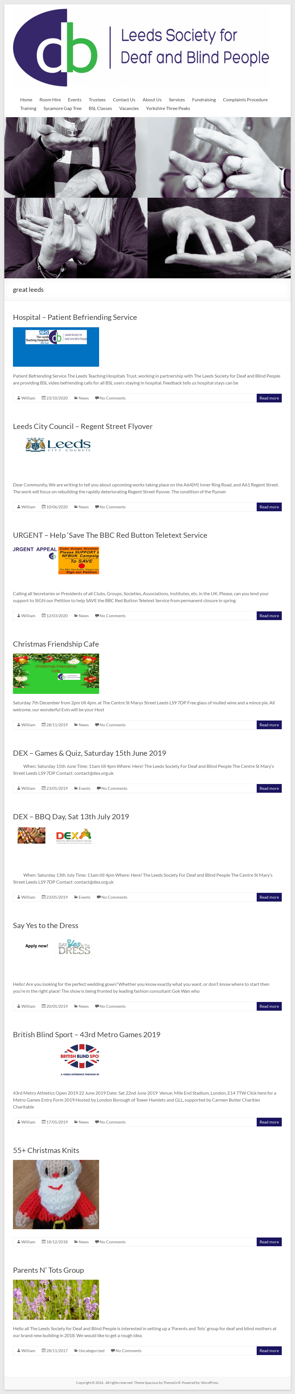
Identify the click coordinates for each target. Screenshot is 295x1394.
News (84, 397)
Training (28, 108)
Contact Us (124, 99)
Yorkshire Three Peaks (168, 108)
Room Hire (50, 99)
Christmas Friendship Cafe (56, 643)
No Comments (113, 397)
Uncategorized (92, 1350)
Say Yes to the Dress (45, 925)
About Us (152, 99)
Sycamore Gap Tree (63, 108)
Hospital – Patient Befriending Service (75, 317)
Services (177, 99)
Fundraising (204, 99)
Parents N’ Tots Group (48, 1269)
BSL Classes (100, 108)
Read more (269, 397)
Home (26, 99)
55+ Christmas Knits (46, 1150)
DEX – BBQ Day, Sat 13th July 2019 (71, 816)
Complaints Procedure (245, 99)
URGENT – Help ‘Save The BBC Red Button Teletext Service (110, 535)
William (28, 397)
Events (75, 99)
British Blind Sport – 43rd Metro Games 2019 (86, 1034)
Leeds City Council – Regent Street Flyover (83, 426)
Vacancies (129, 108)
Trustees (97, 99)
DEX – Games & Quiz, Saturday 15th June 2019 (89, 752)
